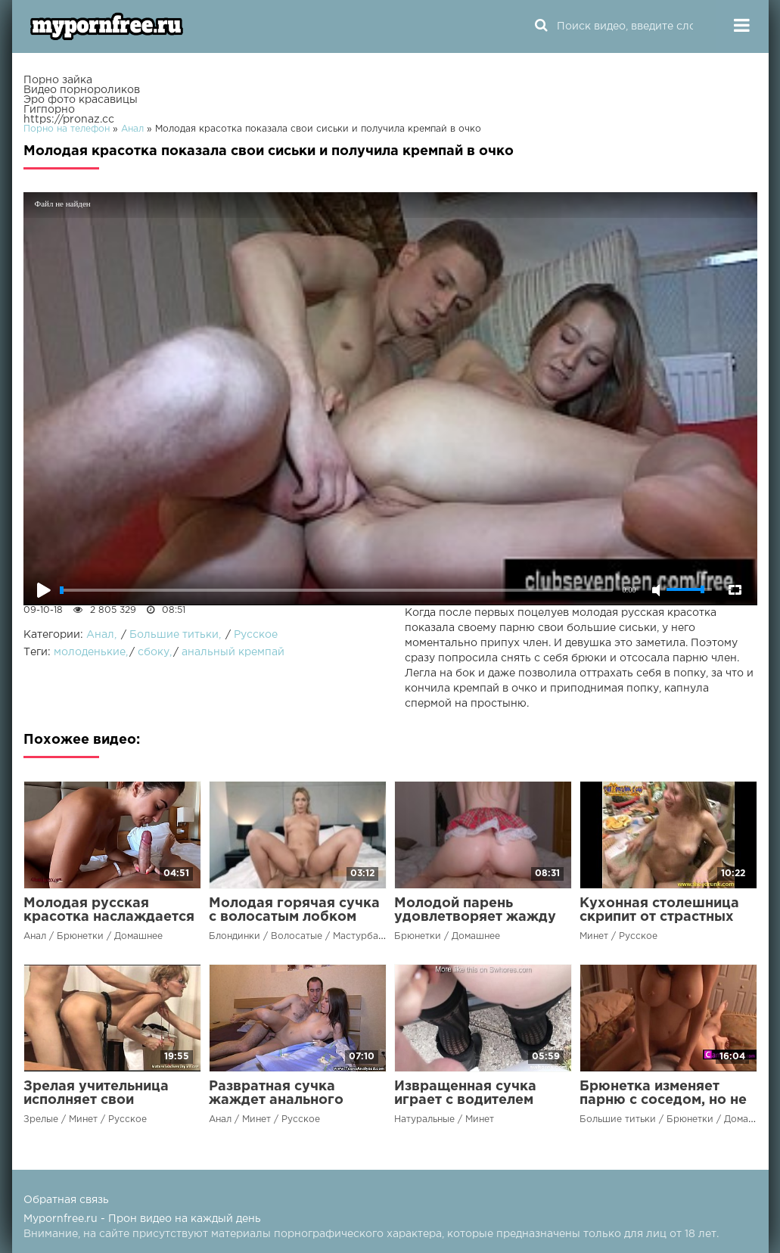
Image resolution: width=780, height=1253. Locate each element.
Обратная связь (66, 1200)
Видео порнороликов (81, 90)
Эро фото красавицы (80, 99)
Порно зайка (57, 80)
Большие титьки (174, 634)
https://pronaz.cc (68, 119)
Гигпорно (49, 109)
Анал (100, 634)
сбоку (153, 652)
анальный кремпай (233, 652)
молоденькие (90, 652)
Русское (256, 634)
